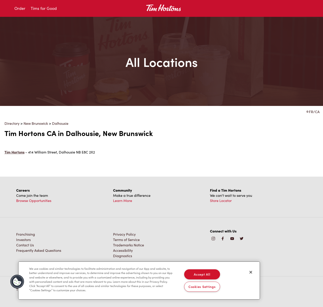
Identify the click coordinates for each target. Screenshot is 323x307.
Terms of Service (126, 239)
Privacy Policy (124, 234)
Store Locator (221, 200)
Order (19, 8)
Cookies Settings (202, 286)
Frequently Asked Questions (38, 250)
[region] (139, 280)
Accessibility (123, 250)
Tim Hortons (14, 152)
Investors (23, 239)
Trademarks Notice (128, 245)
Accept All (202, 274)
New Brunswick (36, 123)
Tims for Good (44, 8)
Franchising (25, 234)
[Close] (251, 272)
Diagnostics (122, 255)
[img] (241, 239)
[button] (17, 281)
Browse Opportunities (33, 200)
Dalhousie (60, 123)
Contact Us (25, 245)
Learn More (122, 200)
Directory (12, 123)
